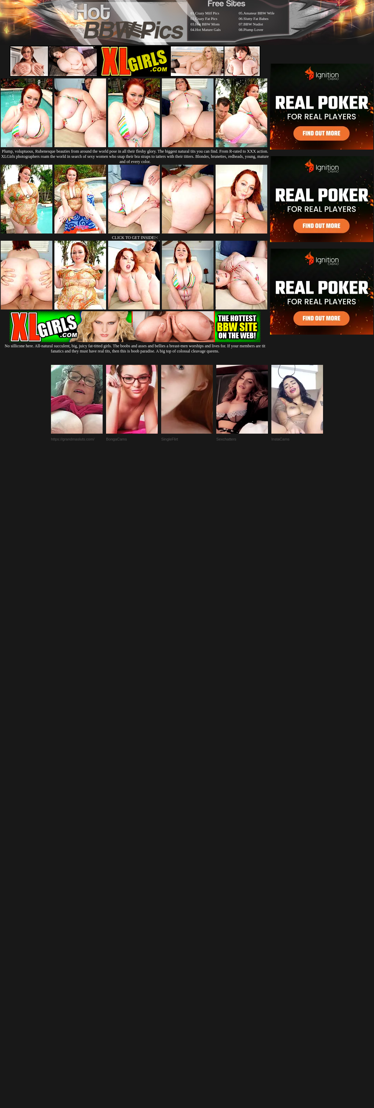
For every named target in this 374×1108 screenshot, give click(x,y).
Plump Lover (253, 30)
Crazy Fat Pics (206, 19)
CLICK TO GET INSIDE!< (135, 237)
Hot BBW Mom (207, 24)
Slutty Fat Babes (256, 19)
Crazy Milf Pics (207, 13)
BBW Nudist (253, 24)
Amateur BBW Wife (258, 13)
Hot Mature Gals (208, 30)
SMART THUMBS (199, 941)
